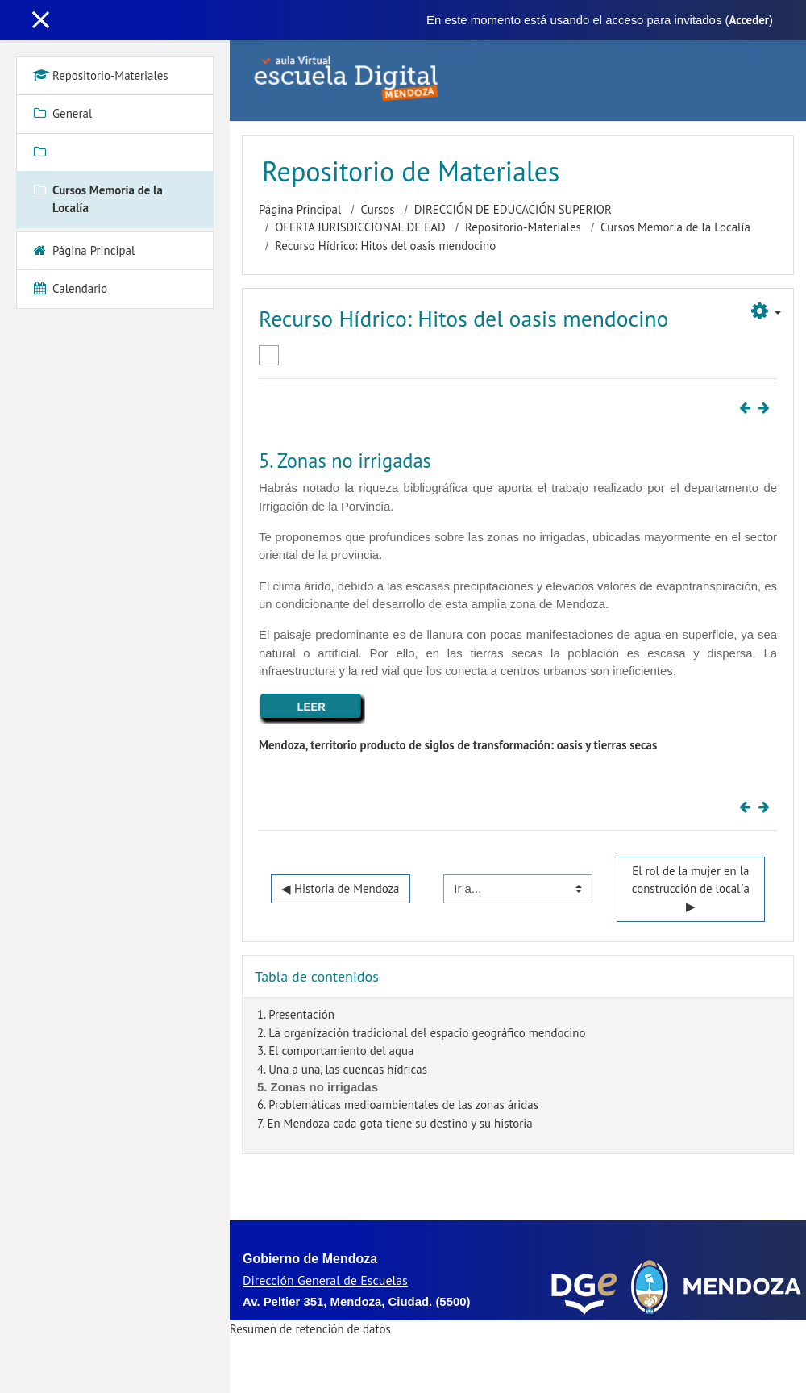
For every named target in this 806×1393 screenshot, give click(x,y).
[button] (766, 312)
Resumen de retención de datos (310, 1329)
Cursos (378, 209)
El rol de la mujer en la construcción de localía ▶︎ (692, 889)
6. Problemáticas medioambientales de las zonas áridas (397, 1104)
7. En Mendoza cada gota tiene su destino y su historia (395, 1123)
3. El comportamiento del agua (335, 1050)
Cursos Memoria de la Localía (675, 227)
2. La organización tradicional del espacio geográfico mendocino (421, 1033)
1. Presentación (295, 1014)
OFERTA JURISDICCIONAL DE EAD (360, 227)
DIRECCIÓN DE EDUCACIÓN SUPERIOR (513, 209)
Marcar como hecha (269, 355)
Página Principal (300, 209)
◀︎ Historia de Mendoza (340, 888)
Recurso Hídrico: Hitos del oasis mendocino (385, 245)
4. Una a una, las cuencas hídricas (342, 1069)
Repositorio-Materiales (523, 227)
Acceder (749, 19)
